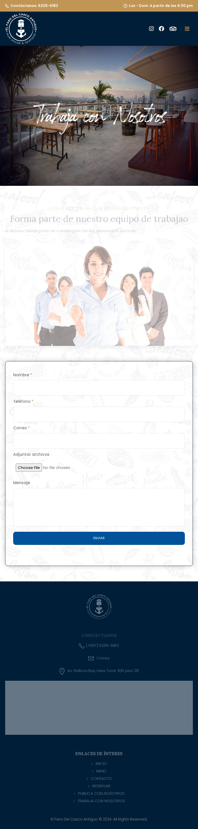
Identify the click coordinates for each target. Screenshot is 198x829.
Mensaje (21, 482)
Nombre (22, 375)
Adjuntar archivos (31, 454)
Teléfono (23, 401)
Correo (21, 428)
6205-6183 (48, 5)
